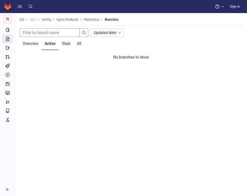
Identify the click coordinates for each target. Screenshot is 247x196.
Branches (111, 20)
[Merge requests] (7, 57)
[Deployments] (7, 75)
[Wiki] (7, 110)
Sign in (235, 6)
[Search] (30, 6)
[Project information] (7, 30)
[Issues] (7, 48)
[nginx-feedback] (7, 19)
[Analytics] (7, 101)
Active (50, 43)
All (79, 43)
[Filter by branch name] (50, 32)
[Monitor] (7, 92)
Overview (30, 43)
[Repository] (7, 39)
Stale (66, 43)
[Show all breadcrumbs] (33, 19)
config (46, 20)
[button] (19, 6)
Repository (91, 20)
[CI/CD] (7, 66)
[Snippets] (7, 119)
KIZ (22, 20)
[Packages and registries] (7, 83)
